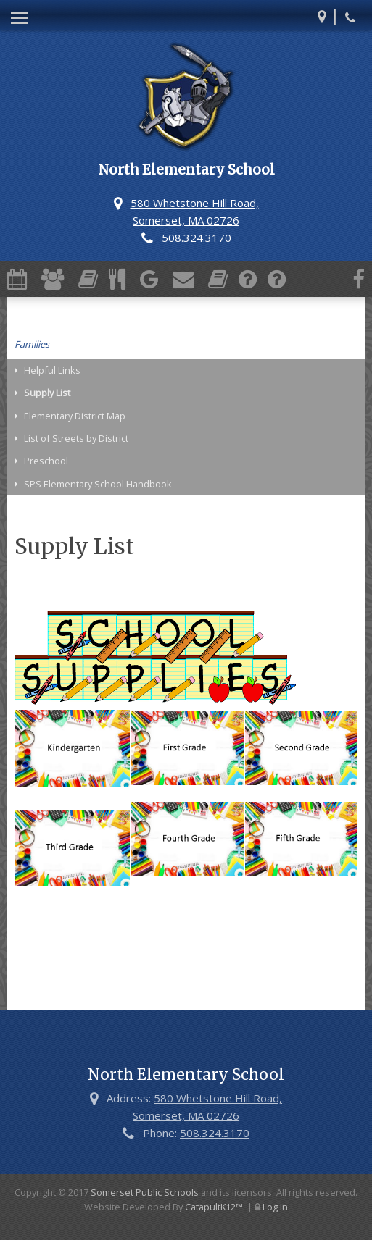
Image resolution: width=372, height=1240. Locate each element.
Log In (275, 1206)
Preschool (46, 460)
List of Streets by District (76, 438)
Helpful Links (52, 370)
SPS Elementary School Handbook (98, 483)
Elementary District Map (74, 415)
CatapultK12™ (214, 1206)
